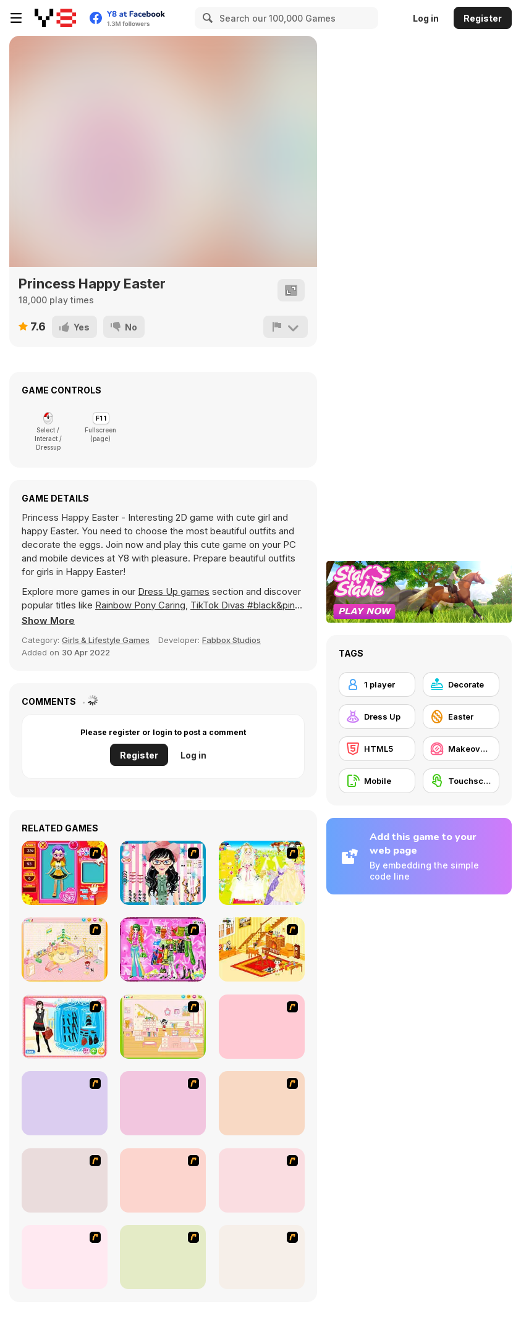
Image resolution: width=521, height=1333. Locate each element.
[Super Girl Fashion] (163, 1103)
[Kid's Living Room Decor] (262, 949)
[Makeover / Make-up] (461, 748)
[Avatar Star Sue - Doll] (65, 873)
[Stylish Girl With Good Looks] (163, 1257)
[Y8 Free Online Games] (55, 18)
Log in (426, 18)
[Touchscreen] (461, 780)
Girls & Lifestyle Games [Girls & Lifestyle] (106, 640)
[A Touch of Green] (163, 949)
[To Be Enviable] (262, 1257)
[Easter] (461, 716)
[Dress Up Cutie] (163, 873)
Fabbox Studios (231, 640)
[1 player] (377, 684)
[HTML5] (377, 748)
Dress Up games (174, 591)
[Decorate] (461, 684)
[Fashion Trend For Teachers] (65, 1103)
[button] (48, 621)
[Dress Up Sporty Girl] (163, 1180)
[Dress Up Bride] (262, 873)
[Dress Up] (377, 716)
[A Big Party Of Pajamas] (65, 1257)
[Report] (285, 327)
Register (483, 18)
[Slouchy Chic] (262, 1180)
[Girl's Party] (262, 1026)
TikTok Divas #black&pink (245, 605)
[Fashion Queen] (65, 1026)
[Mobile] (377, 780)
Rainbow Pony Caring (140, 605)
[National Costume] (262, 1103)
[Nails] (65, 1180)
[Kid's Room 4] (65, 949)
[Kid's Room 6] (163, 1026)
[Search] (206, 18)
